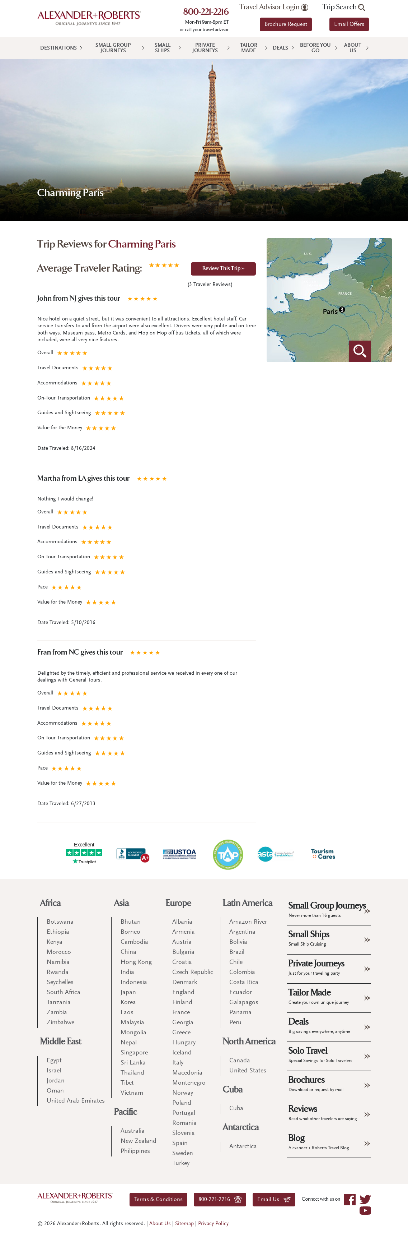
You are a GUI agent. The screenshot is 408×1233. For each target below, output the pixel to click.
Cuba (233, 1090)
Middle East (60, 1041)
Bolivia (238, 942)
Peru (235, 1023)
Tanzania (59, 1002)
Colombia (242, 972)
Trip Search (344, 7)
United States (247, 1071)
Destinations (58, 48)
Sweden (182, 1153)
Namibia (58, 962)
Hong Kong (136, 962)
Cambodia (134, 942)
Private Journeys (205, 48)
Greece (181, 1033)
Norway (182, 1093)
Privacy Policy (213, 1224)
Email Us (274, 1199)
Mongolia (133, 1033)
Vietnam (132, 1093)
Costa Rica (243, 982)
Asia (121, 903)
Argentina (242, 932)
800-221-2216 (206, 12)
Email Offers (349, 24)
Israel (54, 1071)
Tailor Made (248, 48)
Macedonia (187, 1073)
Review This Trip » (223, 268)
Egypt (54, 1061)
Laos (127, 1013)
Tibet (127, 1083)
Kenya (54, 942)
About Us (352, 48)
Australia (133, 1131)
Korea (128, 1002)
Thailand (132, 1073)
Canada (239, 1061)
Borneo (130, 932)
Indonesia (134, 982)
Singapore (134, 1053)
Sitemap (184, 1224)
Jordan (56, 1081)
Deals (280, 48)
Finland (182, 1002)
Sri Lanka (133, 1063)
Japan (128, 992)
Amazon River (248, 922)
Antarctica (241, 1127)
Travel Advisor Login (274, 7)
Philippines (135, 1151)
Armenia (183, 932)
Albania (182, 922)
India (127, 972)
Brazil (236, 952)
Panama (240, 1013)
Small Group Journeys (113, 48)
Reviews (323, 1112)
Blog (319, 1141)
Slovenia (183, 1133)
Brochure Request (285, 24)
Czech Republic (192, 972)
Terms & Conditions (158, 1199)
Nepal (129, 1043)
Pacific (125, 1112)
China (128, 952)
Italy (177, 1063)
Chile (236, 962)
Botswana (60, 922)
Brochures (316, 1083)
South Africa (63, 992)
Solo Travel (320, 1054)
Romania (184, 1123)
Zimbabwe (60, 1023)
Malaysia (132, 1023)
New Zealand (138, 1141)
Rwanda (58, 972)
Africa (50, 903)
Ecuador (240, 992)
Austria (182, 942)
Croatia (182, 962)
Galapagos (243, 1002)
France (181, 1013)
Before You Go (315, 48)
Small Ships (162, 48)
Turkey (180, 1163)
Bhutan (131, 922)
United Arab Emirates (76, 1101)
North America (249, 1041)
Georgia (182, 1023)
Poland (181, 1103)
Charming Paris (142, 245)
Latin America (247, 903)
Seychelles (60, 982)
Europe (178, 903)
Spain (180, 1143)
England (183, 992)
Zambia (57, 1013)
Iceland (182, 1053)
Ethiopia (58, 932)
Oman (55, 1091)
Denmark (184, 982)
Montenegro (189, 1083)
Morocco (59, 952)
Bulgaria (183, 952)
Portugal (183, 1113)
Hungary (184, 1043)
